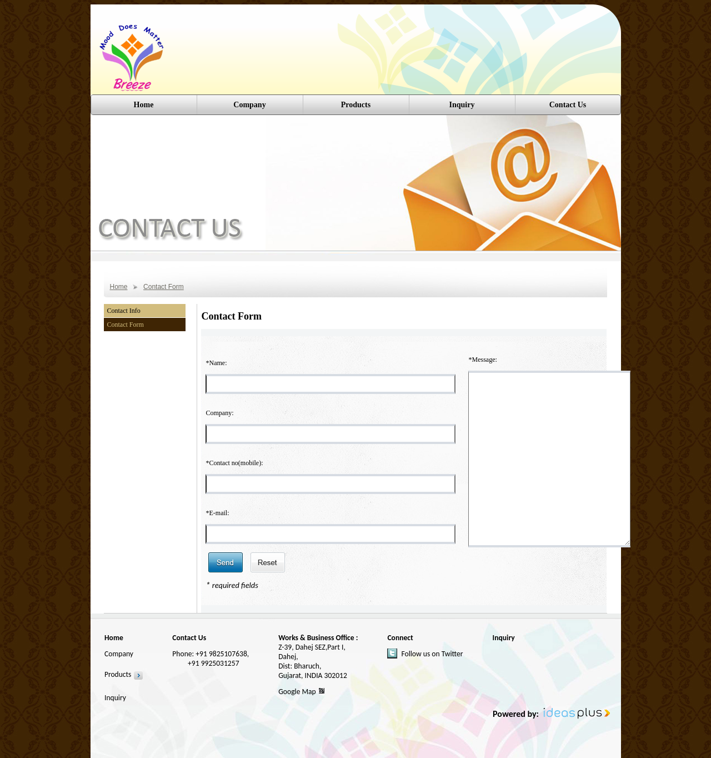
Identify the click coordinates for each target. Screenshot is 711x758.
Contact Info (124, 311)
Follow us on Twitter (432, 654)
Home (144, 105)
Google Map (297, 691)
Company (249, 105)
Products (117, 674)
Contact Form (163, 287)
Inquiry (462, 105)
